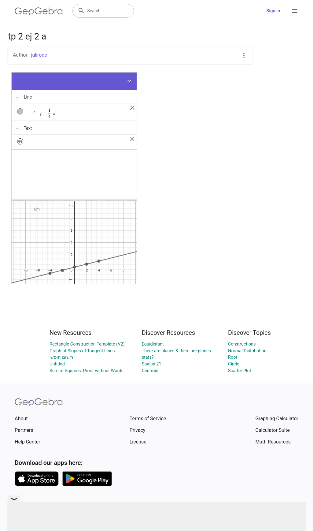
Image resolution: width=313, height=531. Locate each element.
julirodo (39, 55)
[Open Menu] (294, 11)
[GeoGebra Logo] (39, 11)
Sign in (273, 10)
